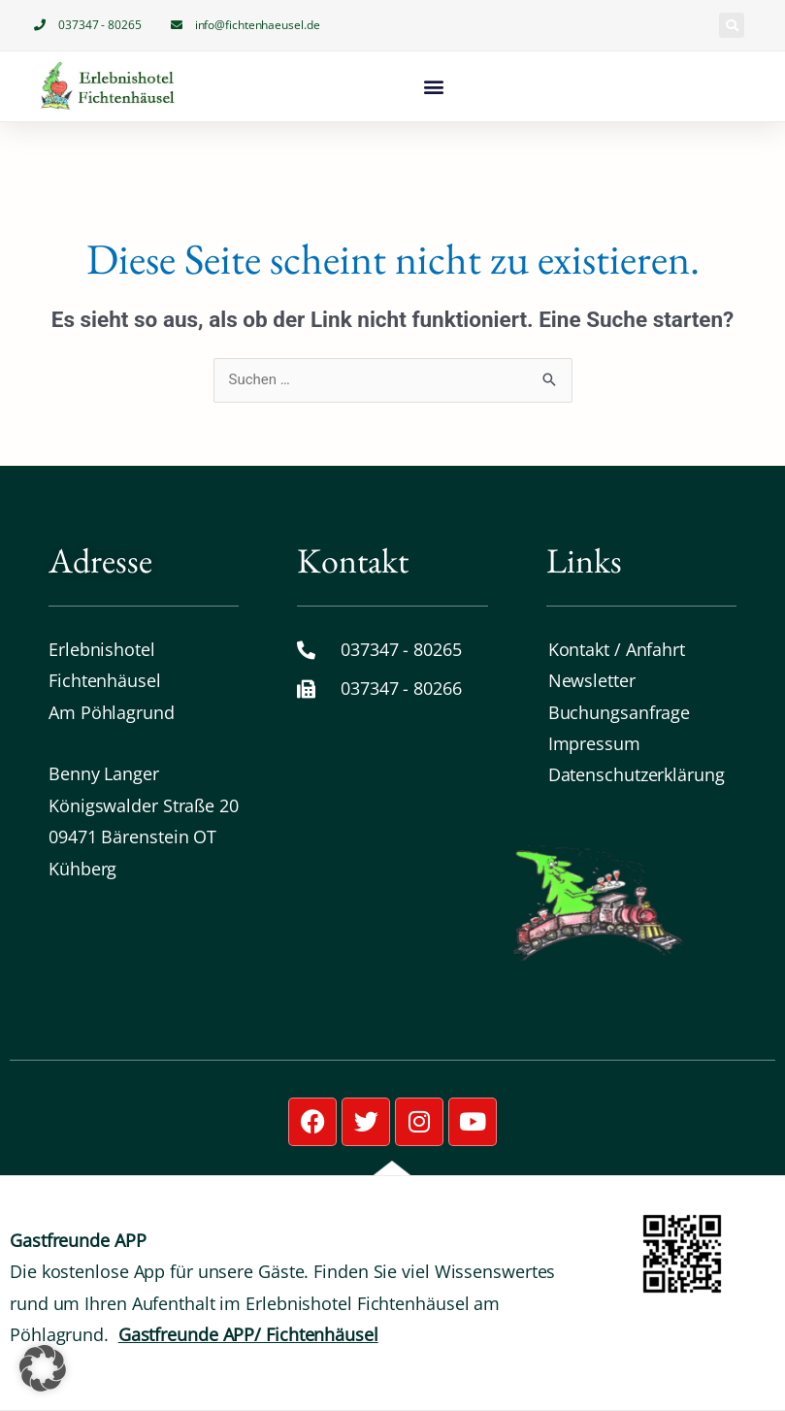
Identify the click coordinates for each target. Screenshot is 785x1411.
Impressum (594, 743)
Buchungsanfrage (619, 712)
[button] (731, 25)
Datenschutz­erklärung (636, 774)
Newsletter (592, 680)
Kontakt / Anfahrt (616, 649)
